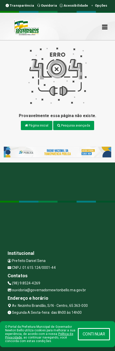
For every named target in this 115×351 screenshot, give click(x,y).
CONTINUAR (94, 334)
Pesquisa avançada (73, 125)
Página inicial (36, 125)
